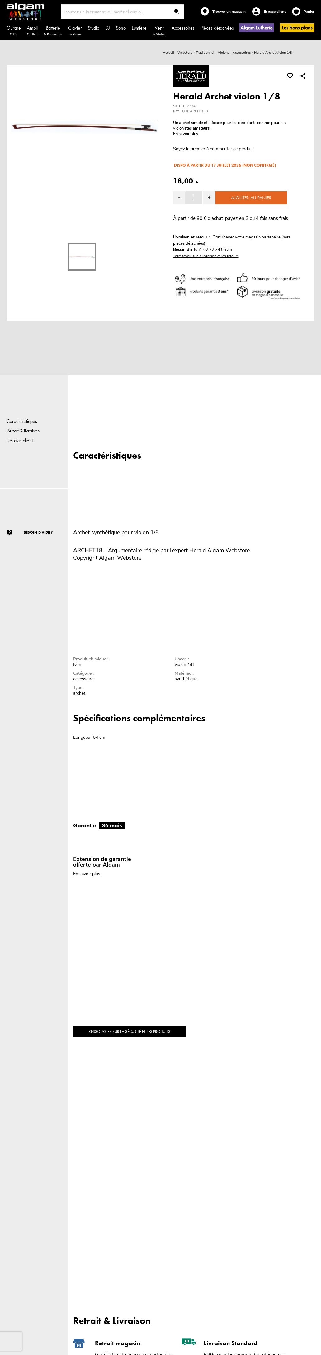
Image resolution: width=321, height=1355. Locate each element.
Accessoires (183, 28)
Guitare (14, 31)
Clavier (75, 31)
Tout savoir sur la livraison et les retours (206, 255)
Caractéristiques (22, 421)
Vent (159, 31)
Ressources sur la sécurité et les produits (129, 1031)
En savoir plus (185, 134)
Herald (197, 550)
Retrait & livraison (23, 431)
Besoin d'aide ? (38, 532)
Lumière (139, 28)
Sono (121, 28)
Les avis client (20, 440)
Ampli (32, 31)
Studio (93, 28)
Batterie (53, 31)
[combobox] (122, 11)
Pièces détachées (217, 28)
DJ (107, 28)
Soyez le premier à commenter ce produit (213, 149)
